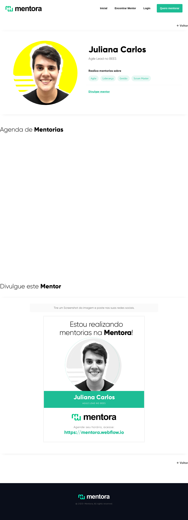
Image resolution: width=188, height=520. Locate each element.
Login (146, 8)
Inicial (103, 8)
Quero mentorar (169, 8)
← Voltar (182, 25)
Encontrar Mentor (125, 8)
